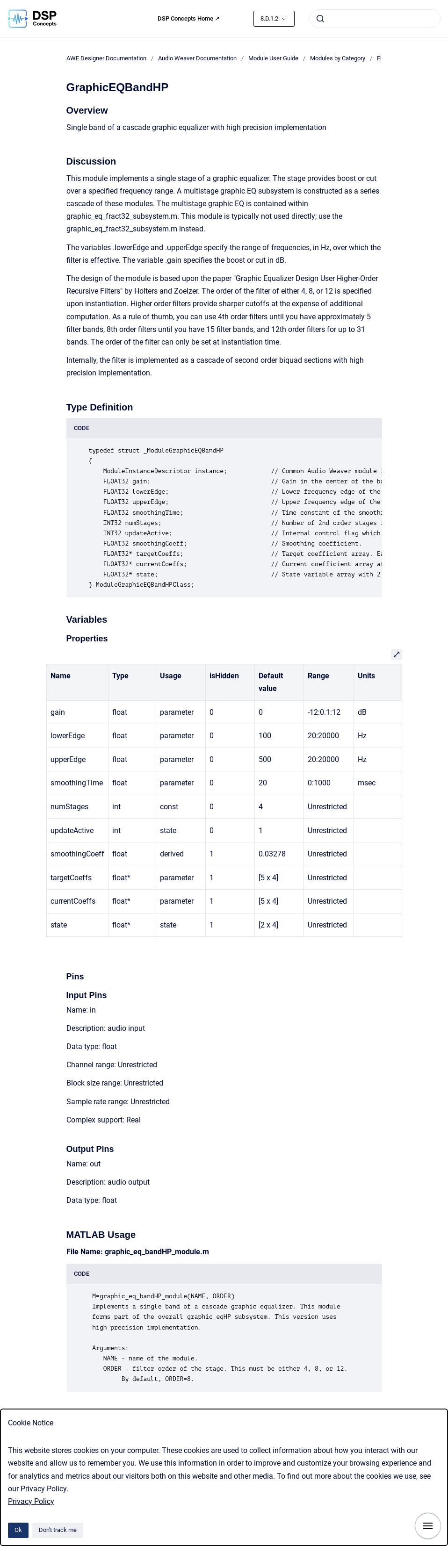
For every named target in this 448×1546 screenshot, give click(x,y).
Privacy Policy (31, 1501)
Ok (18, 1529)
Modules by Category (337, 58)
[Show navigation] (428, 1526)
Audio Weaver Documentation (197, 58)
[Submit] (320, 18)
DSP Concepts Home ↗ (189, 18)
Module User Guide (273, 58)
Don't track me (58, 1529)
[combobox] (375, 19)
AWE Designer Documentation (106, 58)
